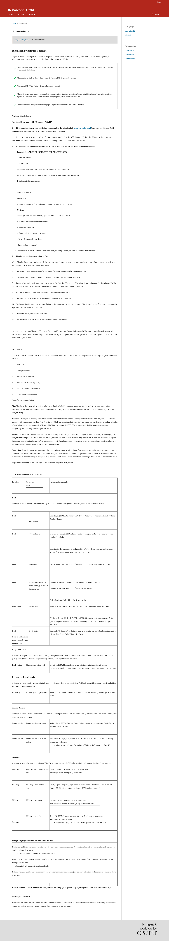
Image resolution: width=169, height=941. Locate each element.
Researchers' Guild (21, 10)
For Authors (129, 55)
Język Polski (130, 31)
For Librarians (130, 59)
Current (11, 14)
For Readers (129, 51)
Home (14, 23)
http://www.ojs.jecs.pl (82, 128)
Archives (21, 14)
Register (25, 40)
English (128, 35)
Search (155, 14)
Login (159, 2)
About (31, 14)
